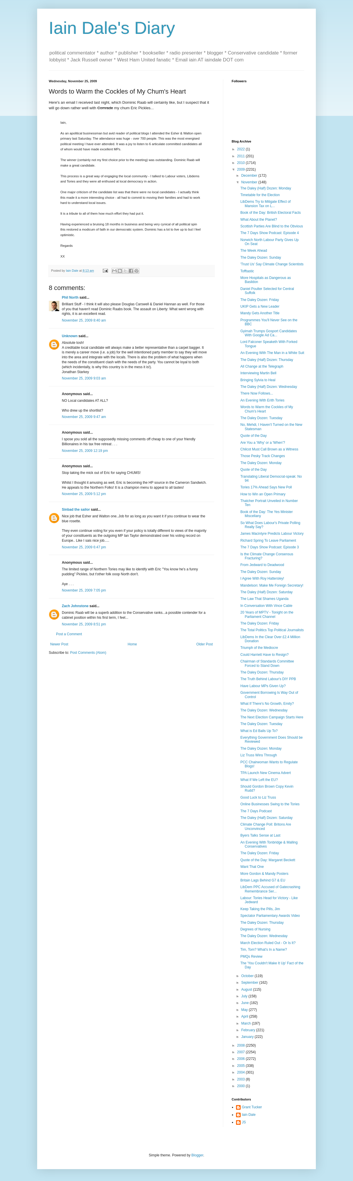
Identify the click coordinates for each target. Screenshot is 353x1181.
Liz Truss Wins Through (258, 755)
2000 (241, 1086)
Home (132, 644)
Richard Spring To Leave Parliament (268, 541)
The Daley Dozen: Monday (261, 463)
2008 (241, 1045)
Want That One (252, 867)
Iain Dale (248, 1115)
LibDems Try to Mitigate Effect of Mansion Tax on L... (265, 204)
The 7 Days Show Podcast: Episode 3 (269, 547)
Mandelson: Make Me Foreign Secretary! (271, 585)
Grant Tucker (252, 1107)
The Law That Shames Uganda (264, 599)
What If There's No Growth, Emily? (267, 704)
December (249, 176)
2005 (241, 1066)
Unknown (70, 336)
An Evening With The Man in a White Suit (272, 353)
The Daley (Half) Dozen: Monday (265, 188)
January (248, 1037)
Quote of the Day (253, 436)
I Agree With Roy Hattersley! (262, 578)
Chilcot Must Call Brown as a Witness (269, 449)
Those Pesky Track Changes (262, 456)
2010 (241, 163)
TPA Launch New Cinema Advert (265, 773)
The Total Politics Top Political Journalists (272, 630)
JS (244, 1122)
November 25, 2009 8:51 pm (84, 624)
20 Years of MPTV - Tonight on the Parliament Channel (266, 614)
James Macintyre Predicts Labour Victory (272, 534)
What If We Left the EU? (259, 780)
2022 (241, 149)
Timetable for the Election (260, 195)
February (248, 1030)
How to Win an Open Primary (262, 494)
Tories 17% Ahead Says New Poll (266, 487)
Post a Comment (69, 634)
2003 (241, 1079)
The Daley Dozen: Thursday (262, 672)
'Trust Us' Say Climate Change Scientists (272, 264)
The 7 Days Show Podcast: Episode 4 (269, 233)
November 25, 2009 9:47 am (84, 417)
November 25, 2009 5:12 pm (84, 494)
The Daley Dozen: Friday (259, 300)
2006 (241, 1059)
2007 (241, 1052)
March (246, 1023)
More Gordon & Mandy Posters (264, 874)
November (249, 182)
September (250, 983)
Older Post (204, 644)
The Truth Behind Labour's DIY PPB (268, 679)
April (245, 1016)
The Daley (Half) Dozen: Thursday (266, 360)
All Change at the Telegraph (261, 366)
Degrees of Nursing (255, 929)
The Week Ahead (253, 251)
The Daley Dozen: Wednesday (264, 710)
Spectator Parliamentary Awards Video (270, 916)
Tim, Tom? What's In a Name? (263, 950)
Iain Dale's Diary (112, 28)
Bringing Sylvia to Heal (257, 380)
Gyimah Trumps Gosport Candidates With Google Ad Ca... (268, 333)
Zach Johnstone (75, 606)
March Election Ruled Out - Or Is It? (268, 943)
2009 (241, 169)
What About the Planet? (258, 220)
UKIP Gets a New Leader (260, 306)
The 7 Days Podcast (256, 811)
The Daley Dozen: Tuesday (261, 418)
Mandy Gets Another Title (260, 313)
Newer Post (59, 644)
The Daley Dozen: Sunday (260, 257)
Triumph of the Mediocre (259, 648)
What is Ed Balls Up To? (259, 731)
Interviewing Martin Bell (258, 373)
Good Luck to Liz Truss (258, 797)
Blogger (197, 1155)
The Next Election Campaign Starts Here (271, 717)
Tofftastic (247, 271)
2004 (241, 1072)
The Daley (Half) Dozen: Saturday (266, 592)
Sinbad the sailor (76, 510)
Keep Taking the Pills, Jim (260, 909)
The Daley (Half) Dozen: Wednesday (268, 387)
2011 (241, 156)
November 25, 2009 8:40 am (84, 320)
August (247, 989)
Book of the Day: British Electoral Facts (270, 213)
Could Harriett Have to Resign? (264, 655)
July (244, 996)
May (245, 1010)
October (248, 976)
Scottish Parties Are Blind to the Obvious (271, 226)
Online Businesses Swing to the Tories (270, 804)
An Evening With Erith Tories (262, 400)
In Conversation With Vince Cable (266, 606)
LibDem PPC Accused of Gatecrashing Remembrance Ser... (270, 889)
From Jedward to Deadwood (262, 565)
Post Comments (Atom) (88, 653)
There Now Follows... (256, 393)
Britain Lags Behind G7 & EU (262, 880)
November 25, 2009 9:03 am (84, 378)
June (245, 1003)
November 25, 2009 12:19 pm (85, 451)
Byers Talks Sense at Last (260, 835)
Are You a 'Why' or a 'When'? (262, 443)
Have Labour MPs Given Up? (263, 686)
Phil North (70, 297)
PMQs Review (251, 956)
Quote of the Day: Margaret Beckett (267, 860)
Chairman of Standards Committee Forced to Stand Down (267, 663)
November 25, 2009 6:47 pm (84, 547)
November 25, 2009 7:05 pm (84, 590)
